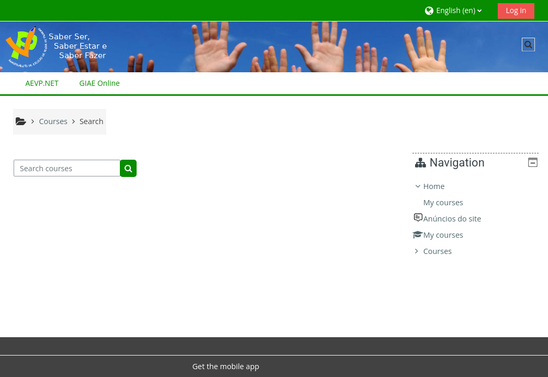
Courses (445, 251)
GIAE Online (100, 83)
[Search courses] (67, 168)
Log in (516, 10)
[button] (457, 10)
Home (442, 186)
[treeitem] (479, 219)
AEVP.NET (42, 83)
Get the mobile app (225, 366)
